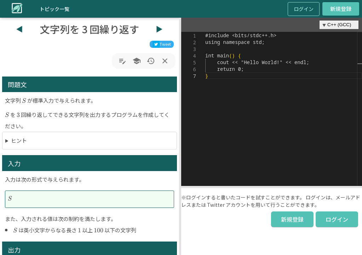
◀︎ (19, 29)
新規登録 (340, 9)
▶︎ (159, 29)
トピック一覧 (54, 8)
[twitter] (162, 44)
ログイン (304, 8)
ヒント (19, 140)
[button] (180, 136)
